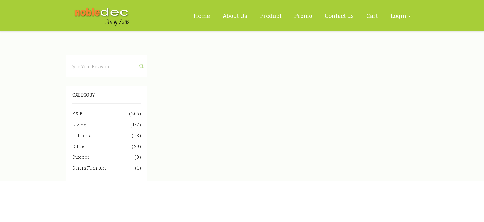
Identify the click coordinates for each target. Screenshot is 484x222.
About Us (235, 15)
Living (106, 125)
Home (202, 15)
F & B (106, 113)
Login (400, 15)
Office (106, 146)
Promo (303, 15)
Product (271, 15)
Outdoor (106, 157)
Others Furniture (106, 168)
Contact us (339, 15)
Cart (372, 15)
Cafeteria (106, 135)
